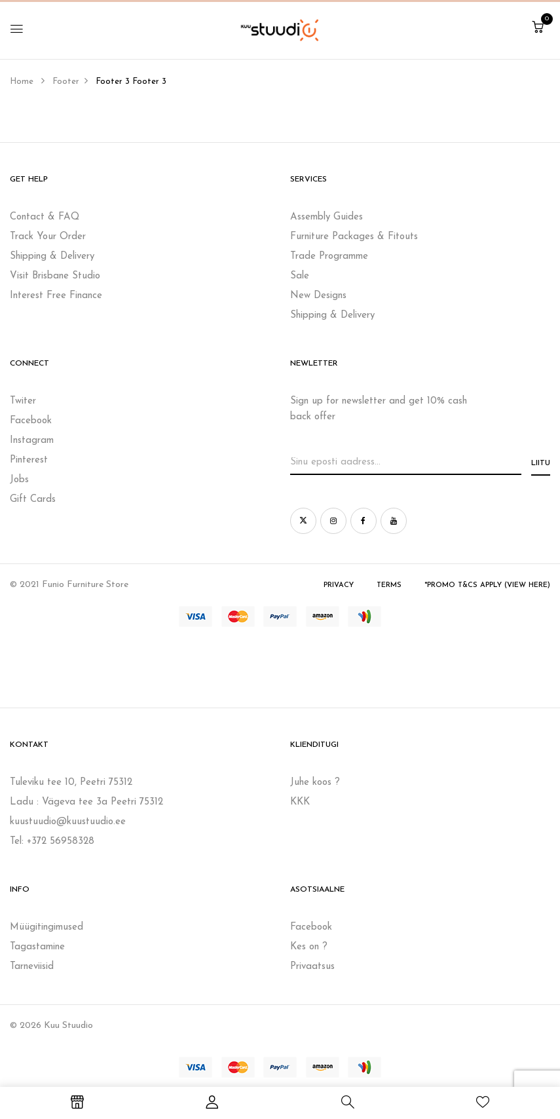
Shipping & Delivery (52, 256)
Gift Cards (33, 499)
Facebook (31, 421)
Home (21, 81)
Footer (65, 81)
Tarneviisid (32, 967)
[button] (538, 28)
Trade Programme (329, 256)
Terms (389, 585)
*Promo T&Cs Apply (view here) (487, 585)
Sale (299, 276)
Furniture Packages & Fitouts (354, 237)
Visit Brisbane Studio (55, 276)
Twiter (23, 401)
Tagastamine (37, 947)
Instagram (32, 441)
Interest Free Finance (56, 296)
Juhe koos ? (315, 782)
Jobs (19, 480)
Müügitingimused (46, 927)
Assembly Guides (326, 217)
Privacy (339, 585)
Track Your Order (48, 237)
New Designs (318, 296)
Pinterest (29, 460)
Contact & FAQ (44, 217)
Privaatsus (312, 967)
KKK (300, 802)
